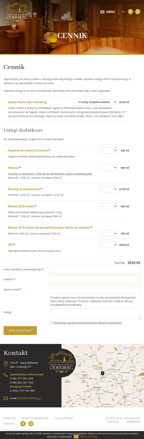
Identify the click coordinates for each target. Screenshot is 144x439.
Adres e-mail (12, 289)
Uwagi (7, 312)
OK (76, 436)
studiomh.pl (133, 421)
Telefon (9, 279)
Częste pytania (63, 418)
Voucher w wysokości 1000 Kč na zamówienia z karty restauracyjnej (50, 173)
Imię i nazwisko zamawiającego (24, 269)
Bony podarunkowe (35, 418)
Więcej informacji (88, 436)
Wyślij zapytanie (20, 330)
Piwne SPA (10, 418)
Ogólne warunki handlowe (17, 430)
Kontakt (9, 423)
